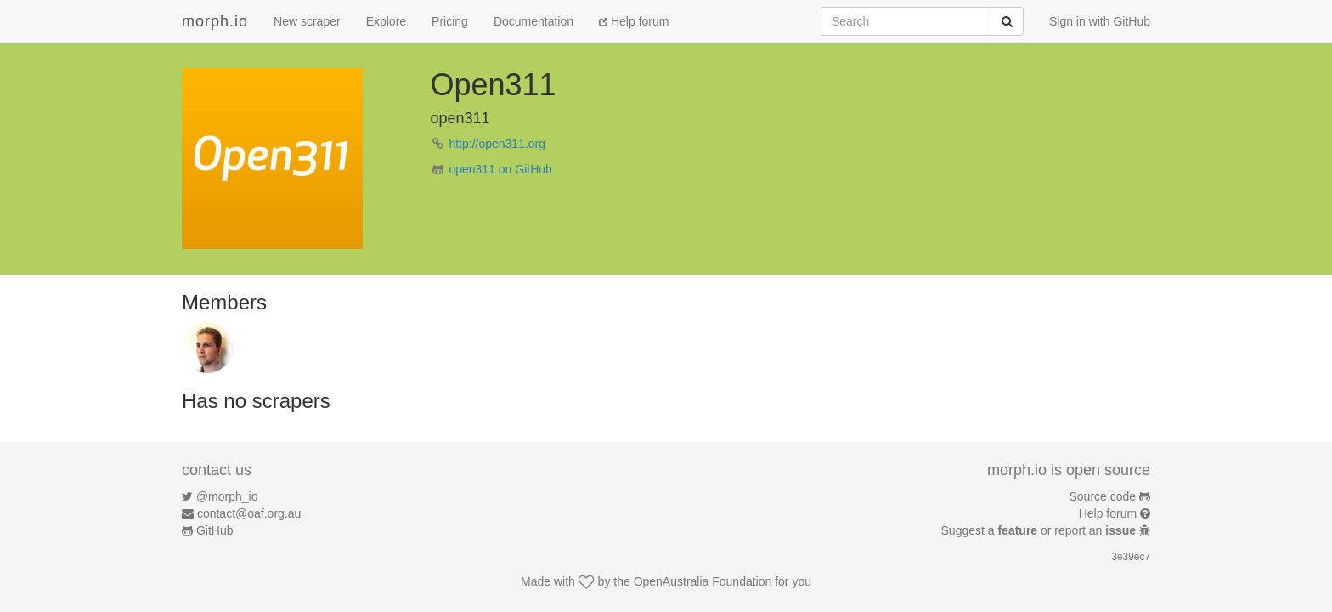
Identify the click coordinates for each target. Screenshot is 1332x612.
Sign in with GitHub (1099, 21)
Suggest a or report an (1040, 530)
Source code (1103, 496)
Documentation (533, 21)
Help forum (634, 21)
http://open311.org (497, 143)
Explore (386, 21)
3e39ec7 (1130, 557)
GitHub (215, 530)
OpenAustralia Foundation (703, 581)
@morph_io (227, 496)
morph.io (215, 21)
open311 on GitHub (500, 169)
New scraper (307, 21)
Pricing (450, 21)
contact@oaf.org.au (249, 513)
